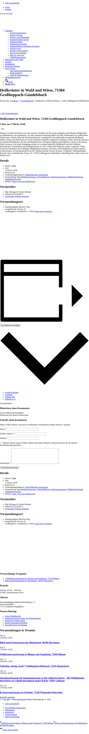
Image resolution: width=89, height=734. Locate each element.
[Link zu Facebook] (12, 3)
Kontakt (8, 9)
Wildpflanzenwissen (13, 179)
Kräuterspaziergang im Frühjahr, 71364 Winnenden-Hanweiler (31, 695)
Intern (7, 7)
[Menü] (10, 84)
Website (3, 438)
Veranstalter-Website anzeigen (17, 196)
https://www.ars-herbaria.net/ (23, 181)
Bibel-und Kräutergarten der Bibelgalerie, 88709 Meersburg (29, 584)
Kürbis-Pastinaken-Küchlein (16, 626)
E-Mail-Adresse (7, 434)
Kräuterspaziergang (58, 177)
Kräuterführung (43, 177)
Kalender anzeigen (7, 700)
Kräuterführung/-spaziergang (36, 175)
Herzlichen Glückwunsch (15, 623)
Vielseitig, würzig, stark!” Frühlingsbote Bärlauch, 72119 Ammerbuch (34, 669)
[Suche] (9, 82)
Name (3, 429)
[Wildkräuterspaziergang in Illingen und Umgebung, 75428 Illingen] (27, 726)
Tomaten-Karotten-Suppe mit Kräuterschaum (23, 621)
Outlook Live (10, 399)
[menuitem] (47, 7)
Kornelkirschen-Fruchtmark (16, 628)
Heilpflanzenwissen (28, 177)
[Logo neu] (18, 26)
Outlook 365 (10, 397)
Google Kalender (12, 392)
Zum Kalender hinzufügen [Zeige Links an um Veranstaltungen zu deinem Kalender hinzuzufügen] (10, 325)
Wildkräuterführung (75, 177)
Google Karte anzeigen (43, 211)
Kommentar (5, 466)
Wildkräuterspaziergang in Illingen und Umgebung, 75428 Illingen (32, 581)
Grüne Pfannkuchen (13, 619)
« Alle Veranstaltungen (9, 113)
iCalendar (9, 395)
